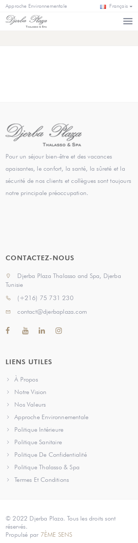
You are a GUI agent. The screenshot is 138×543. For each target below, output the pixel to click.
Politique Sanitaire (38, 442)
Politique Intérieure (38, 429)
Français (116, 6)
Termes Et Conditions (41, 479)
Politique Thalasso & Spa (46, 467)
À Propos (26, 379)
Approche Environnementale (36, 6)
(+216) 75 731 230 (40, 298)
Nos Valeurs (30, 404)
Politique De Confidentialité (50, 454)
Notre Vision (30, 392)
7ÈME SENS (56, 534)
